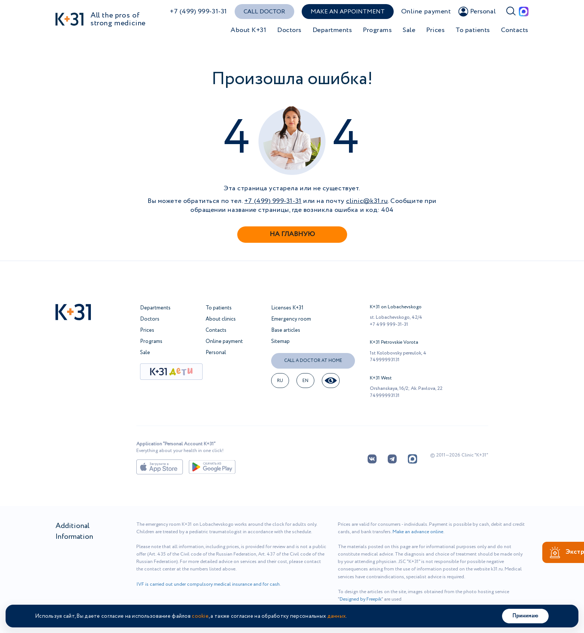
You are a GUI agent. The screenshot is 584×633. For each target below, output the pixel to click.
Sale (409, 30)
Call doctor (264, 11)
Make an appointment (348, 11)
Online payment (426, 12)
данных (336, 616)
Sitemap (280, 341)
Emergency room (291, 319)
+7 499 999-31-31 (389, 324)
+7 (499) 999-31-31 (198, 12)
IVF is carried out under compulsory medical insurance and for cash (208, 584)
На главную (292, 234)
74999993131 (385, 359)
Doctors (289, 30)
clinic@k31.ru (367, 201)
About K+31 (248, 30)
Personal (216, 352)
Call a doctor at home (313, 360)
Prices (435, 30)
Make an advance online (418, 531)
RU (280, 381)
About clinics (221, 319)
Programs (377, 30)
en (305, 381)
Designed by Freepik (360, 599)
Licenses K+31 (287, 308)
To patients (473, 30)
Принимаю (525, 616)
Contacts (515, 30)
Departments (332, 30)
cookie (200, 616)
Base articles (285, 330)
